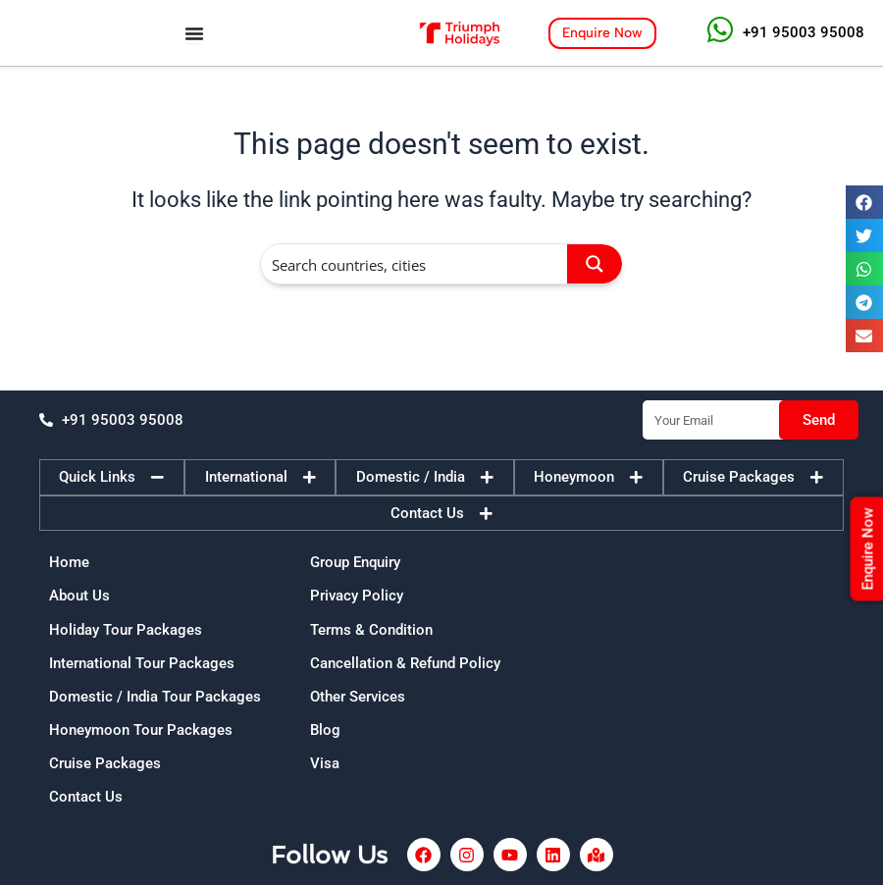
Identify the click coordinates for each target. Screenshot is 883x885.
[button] (864, 202)
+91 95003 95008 (803, 32)
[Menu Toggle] (194, 33)
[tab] (111, 477)
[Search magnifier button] (594, 264)
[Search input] (415, 264)
